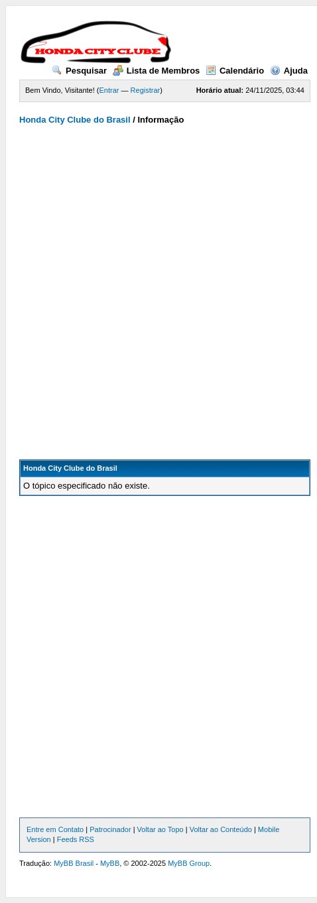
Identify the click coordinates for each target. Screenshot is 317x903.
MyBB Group (189, 863)
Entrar (109, 90)
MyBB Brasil (74, 863)
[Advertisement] (155, 286)
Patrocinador (110, 829)
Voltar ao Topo (160, 829)
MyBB (109, 863)
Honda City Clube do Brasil (75, 120)
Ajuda (289, 71)
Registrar (145, 90)
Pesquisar (79, 71)
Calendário (235, 71)
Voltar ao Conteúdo (221, 829)
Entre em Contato (55, 829)
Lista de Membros (156, 71)
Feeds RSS (75, 839)
